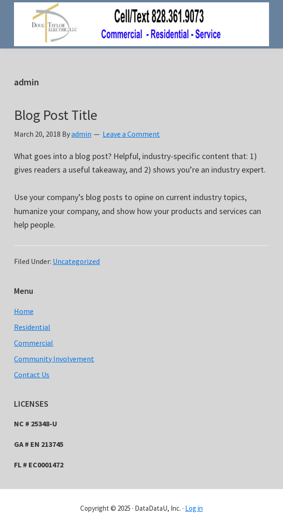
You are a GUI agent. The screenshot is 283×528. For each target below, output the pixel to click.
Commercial (33, 342)
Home (24, 311)
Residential (32, 327)
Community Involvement (54, 358)
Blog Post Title (55, 115)
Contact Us (31, 374)
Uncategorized (76, 261)
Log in (194, 508)
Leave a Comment (131, 134)
